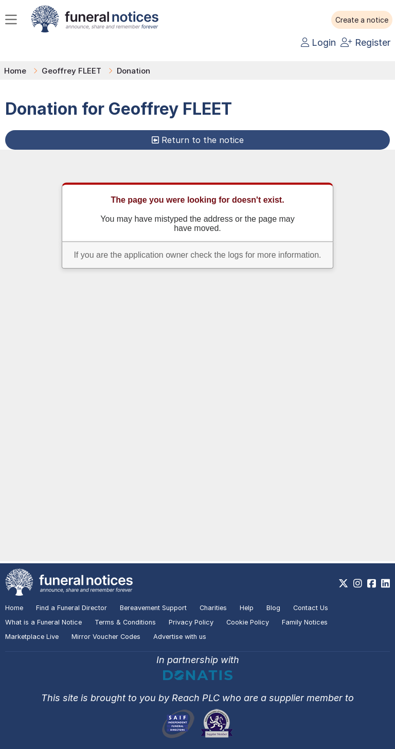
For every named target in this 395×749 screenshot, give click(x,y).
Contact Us (310, 608)
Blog (273, 608)
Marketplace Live (32, 636)
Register (365, 42)
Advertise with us (179, 636)
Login (318, 42)
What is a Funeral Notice (43, 622)
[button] (361, 20)
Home (15, 71)
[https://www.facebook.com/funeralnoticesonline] (371, 583)
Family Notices (305, 622)
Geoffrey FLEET (71, 71)
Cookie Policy (247, 622)
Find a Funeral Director (71, 608)
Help (247, 608)
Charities (213, 608)
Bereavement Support (153, 608)
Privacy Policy (191, 622)
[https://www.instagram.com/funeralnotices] (357, 583)
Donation (133, 71)
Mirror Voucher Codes (105, 636)
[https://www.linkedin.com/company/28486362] (385, 583)
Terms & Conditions (125, 622)
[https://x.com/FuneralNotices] (343, 583)
